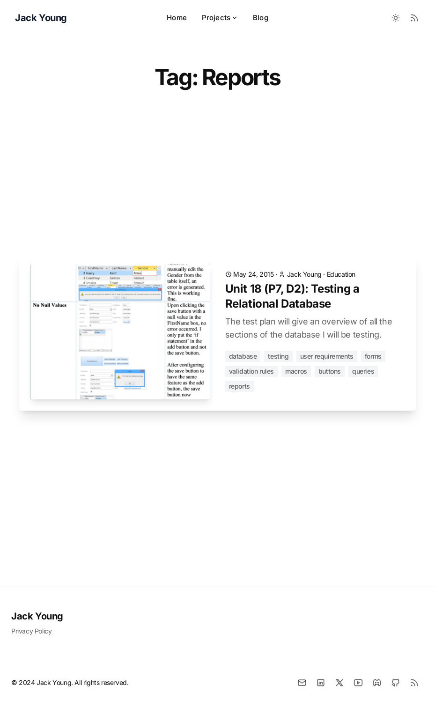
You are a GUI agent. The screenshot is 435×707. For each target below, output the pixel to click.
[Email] (302, 682)
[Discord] (377, 682)
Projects (220, 17)
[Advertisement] (217, 184)
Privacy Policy (31, 631)
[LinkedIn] (320, 682)
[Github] (395, 682)
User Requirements (327, 356)
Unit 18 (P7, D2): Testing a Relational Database (292, 296)
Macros (296, 371)
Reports (239, 386)
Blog (260, 17)
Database (243, 356)
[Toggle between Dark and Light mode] (395, 17)
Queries (363, 371)
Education (341, 274)
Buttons (329, 371)
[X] (339, 682)
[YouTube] (358, 682)
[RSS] (414, 682)
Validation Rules (251, 371)
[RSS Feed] (414, 17)
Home (177, 17)
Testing (278, 356)
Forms (373, 356)
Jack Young (37, 616)
